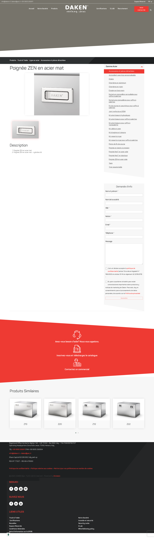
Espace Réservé (139, 1)
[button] (76, 433)
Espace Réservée (15, 526)
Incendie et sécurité (85, 520)
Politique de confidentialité (19, 468)
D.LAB (112, 9)
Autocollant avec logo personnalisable (122, 75)
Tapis (110, 163)
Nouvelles (12, 523)
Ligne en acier (34, 60)
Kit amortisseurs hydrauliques (119, 115)
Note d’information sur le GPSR (20, 531)
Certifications (101, 9)
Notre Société (43, 9)
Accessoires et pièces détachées (53, 60)
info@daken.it (6, 1)
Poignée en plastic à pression (119, 148)
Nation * (108, 216)
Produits (54, 9)
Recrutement (123, 9)
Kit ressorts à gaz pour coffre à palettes (123, 140)
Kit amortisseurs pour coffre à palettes (123, 119)
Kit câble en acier (115, 129)
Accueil (31, 9)
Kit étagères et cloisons (117, 132)
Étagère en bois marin (116, 90)
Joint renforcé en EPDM (117, 111)
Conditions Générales (17, 529)
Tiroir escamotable (115, 167)
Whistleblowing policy (86, 529)
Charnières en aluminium (117, 83)
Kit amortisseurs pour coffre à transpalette (119, 124)
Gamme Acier (111, 67)
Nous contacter (141, 9)
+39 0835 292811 (27, 1)
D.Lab (80, 526)
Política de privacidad (132, 293)
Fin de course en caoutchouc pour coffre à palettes (124, 107)
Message (108, 241)
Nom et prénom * (111, 191)
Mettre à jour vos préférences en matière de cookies (73, 468)
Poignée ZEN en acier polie (118, 159)
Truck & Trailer (22, 60)
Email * (107, 225)
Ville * (107, 208)
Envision (57, 476)
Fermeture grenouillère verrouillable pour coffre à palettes (123, 95)
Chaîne (111, 79)
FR (149, 1)
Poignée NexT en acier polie (118, 152)
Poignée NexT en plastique (118, 156)
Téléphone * (109, 233)
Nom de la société (112, 200)
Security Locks (83, 523)
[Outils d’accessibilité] (8, 534)
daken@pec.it (16, 1)
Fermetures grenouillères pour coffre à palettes (122, 101)
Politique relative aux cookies (41, 468)
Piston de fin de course (117, 144)
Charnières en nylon (116, 87)
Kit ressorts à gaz (115, 136)
